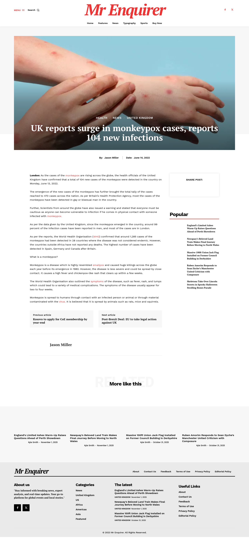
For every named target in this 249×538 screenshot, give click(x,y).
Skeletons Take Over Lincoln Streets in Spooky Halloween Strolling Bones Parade (202, 284)
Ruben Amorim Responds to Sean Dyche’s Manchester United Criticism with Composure (202, 270)
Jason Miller (111, 157)
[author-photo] (20, 442)
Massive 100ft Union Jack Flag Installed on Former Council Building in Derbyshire (203, 255)
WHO (96, 236)
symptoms (97, 281)
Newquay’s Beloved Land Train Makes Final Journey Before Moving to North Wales (203, 241)
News (117, 118)
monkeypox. (54, 216)
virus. (62, 301)
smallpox (98, 265)
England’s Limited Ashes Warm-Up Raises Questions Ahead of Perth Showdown (201, 228)
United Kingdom (140, 118)
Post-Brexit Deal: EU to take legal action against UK (129, 321)
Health (101, 118)
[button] (34, 10)
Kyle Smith (33, 442)
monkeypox (72, 175)
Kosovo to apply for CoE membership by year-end (60, 321)
